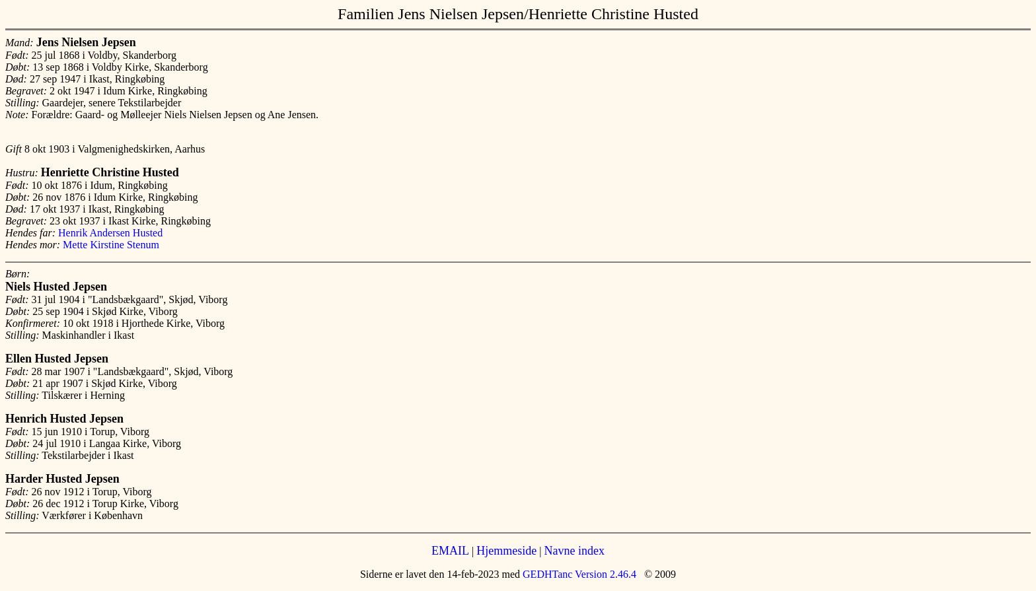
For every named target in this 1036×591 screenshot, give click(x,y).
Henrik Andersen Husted (110, 232)
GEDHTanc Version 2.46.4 (578, 574)
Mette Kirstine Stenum (111, 244)
